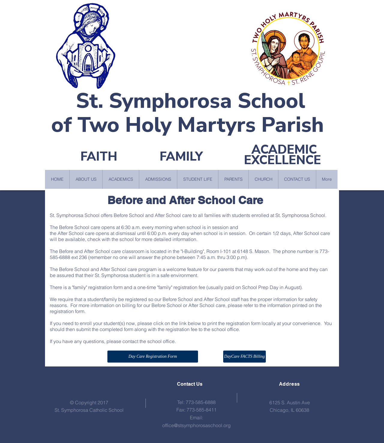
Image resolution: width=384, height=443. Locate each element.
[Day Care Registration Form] (152, 357)
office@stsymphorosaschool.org (196, 425)
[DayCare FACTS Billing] (244, 357)
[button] (85, 179)
